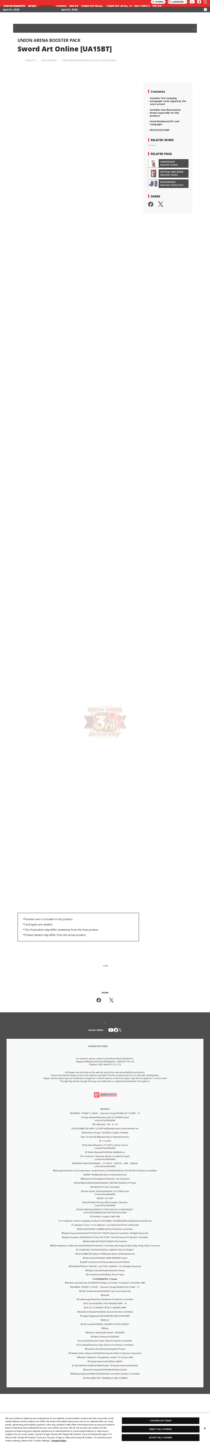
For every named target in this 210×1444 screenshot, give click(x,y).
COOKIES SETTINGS (160, 1420)
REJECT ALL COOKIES (160, 1429)
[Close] (204, 1428)
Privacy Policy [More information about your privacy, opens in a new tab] (59, 1440)
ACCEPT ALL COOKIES (160, 1437)
